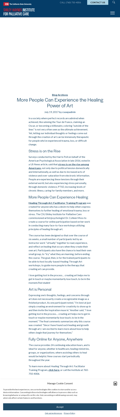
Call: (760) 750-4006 (70, 2)
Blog (54, 94)
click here (53, 369)
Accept (60, 406)
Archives (63, 94)
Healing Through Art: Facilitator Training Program (57, 202)
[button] (115, 383)
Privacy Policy (69, 413)
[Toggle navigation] (112, 13)
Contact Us (97, 2)
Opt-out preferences (53, 413)
